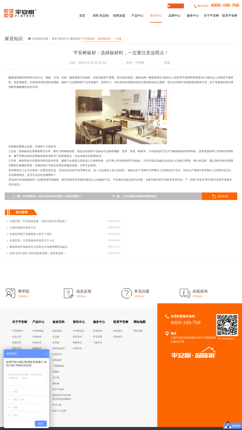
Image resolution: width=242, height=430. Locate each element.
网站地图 (139, 302)
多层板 (56, 323)
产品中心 (137, 15)
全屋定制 (36, 346)
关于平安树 (211, 15)
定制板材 (57, 341)
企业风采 (16, 341)
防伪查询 (97, 311)
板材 (11, 77)
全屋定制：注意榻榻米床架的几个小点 (148, 227)
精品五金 (36, 335)
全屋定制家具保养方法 (139, 221)
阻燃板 (56, 352)
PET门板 (57, 385)
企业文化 (16, 317)
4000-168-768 (225, 5)
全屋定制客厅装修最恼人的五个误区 (30, 227)
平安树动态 (78, 311)
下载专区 (97, 323)
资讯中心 (156, 15)
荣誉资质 (16, 329)
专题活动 (77, 329)
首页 (82, 15)
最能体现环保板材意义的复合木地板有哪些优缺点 (38, 233)
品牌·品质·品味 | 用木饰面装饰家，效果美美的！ (154, 233)
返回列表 (220, 196)
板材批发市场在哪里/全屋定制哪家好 (62, 378)
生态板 (56, 317)
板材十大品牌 (59, 391)
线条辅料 (36, 341)
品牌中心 (174, 15)
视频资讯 (77, 323)
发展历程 (16, 323)
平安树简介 (17, 311)
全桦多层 (36, 323)
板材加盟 (57, 311)
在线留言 (117, 317)
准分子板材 (58, 370)
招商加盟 (119, 15)
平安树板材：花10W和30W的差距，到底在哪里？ (52, 196)
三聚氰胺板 (58, 346)
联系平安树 (229, 15)
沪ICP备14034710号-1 (160, 412)
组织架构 (16, 335)
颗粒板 (56, 364)
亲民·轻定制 (101, 15)
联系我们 (117, 311)
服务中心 (193, 15)
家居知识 (76, 38)
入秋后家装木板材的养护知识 (140, 196)
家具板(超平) (59, 329)
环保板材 (36, 317)
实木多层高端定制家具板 (132, 425)
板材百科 (59, 302)
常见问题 (97, 317)
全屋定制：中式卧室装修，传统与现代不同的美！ (38, 221)
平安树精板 (38, 311)
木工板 (56, 358)
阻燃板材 (36, 329)
